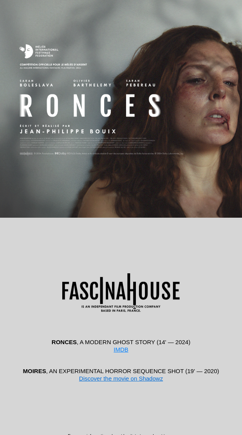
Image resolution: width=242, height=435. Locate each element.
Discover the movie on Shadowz (121, 378)
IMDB (121, 349)
